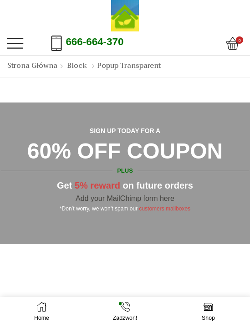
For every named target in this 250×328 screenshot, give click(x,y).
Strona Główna (32, 65)
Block (77, 65)
